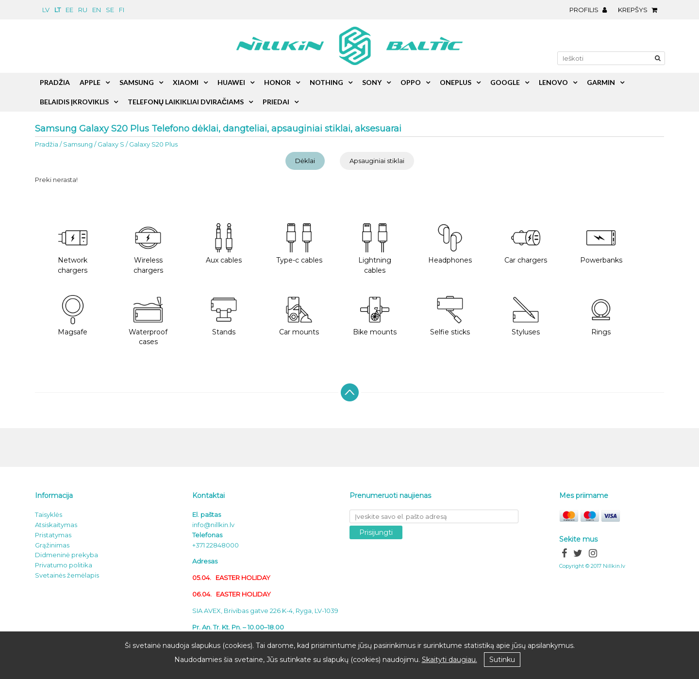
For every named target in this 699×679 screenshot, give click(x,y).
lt (57, 10)
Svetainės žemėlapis (67, 575)
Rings (601, 315)
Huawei (231, 82)
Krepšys (640, 10)
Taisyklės (48, 514)
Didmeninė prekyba (66, 555)
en (96, 10)
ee (69, 10)
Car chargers (525, 244)
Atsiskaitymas (56, 525)
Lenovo (553, 82)
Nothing (326, 82)
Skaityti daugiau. (449, 659)
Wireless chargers (148, 249)
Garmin (601, 82)
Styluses (525, 315)
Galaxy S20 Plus (153, 144)
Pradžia (46, 144)
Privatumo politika (63, 565)
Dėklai (305, 161)
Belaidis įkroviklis (74, 102)
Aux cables (224, 244)
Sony (372, 82)
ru (82, 10)
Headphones (450, 244)
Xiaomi (186, 82)
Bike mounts (375, 315)
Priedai (276, 102)
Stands (223, 315)
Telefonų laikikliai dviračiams (186, 102)
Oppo (410, 82)
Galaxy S (111, 144)
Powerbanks (601, 244)
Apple (90, 82)
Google (505, 82)
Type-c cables (299, 244)
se (110, 10)
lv (46, 10)
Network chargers (72, 249)
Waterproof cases (148, 321)
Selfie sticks (450, 315)
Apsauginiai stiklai (377, 161)
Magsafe (72, 315)
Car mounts (299, 315)
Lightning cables (374, 249)
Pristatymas (53, 535)
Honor (277, 82)
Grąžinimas (52, 545)
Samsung (78, 144)
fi (121, 10)
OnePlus (455, 82)
